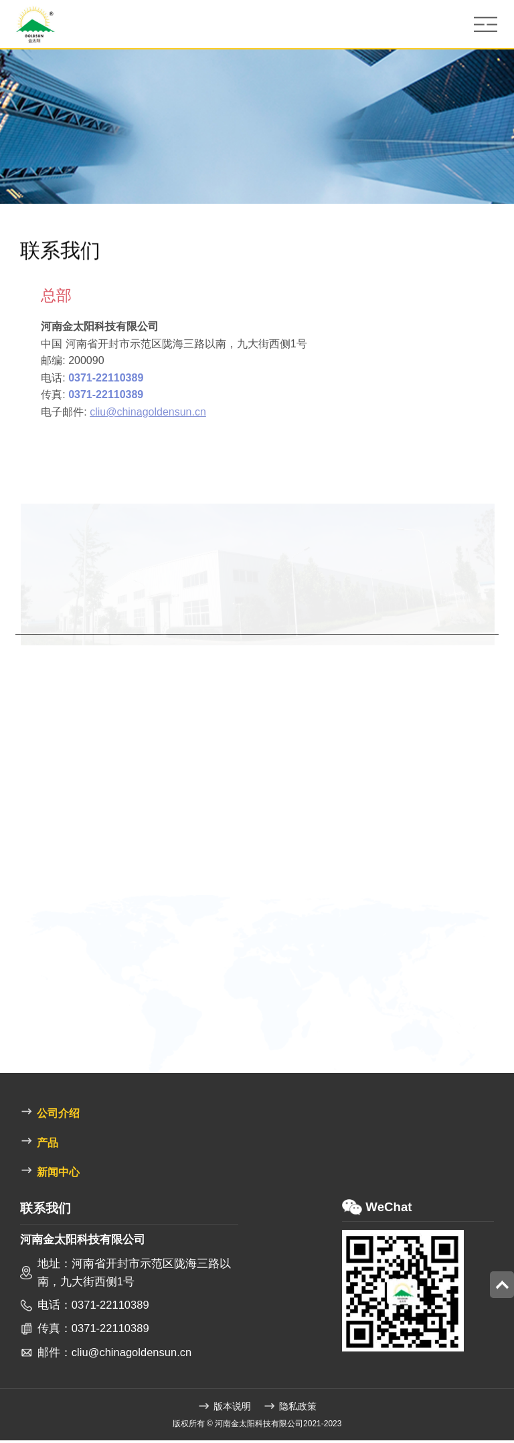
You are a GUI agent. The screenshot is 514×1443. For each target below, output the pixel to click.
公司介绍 (49, 1114)
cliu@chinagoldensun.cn (170, 414)
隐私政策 (290, 1409)
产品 (39, 1143)
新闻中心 (49, 1173)
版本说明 (224, 1409)
